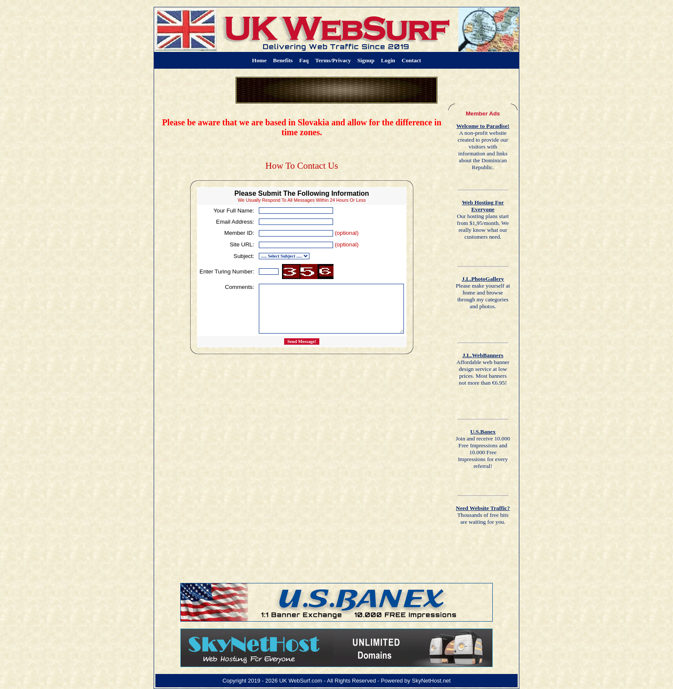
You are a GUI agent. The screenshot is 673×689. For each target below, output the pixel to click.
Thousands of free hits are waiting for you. (483, 515)
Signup (365, 60)
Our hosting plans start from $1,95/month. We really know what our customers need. (483, 219)
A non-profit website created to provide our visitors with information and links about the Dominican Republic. (482, 146)
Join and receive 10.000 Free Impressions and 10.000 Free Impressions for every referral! (483, 448)
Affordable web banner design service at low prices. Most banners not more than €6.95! (482, 369)
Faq (304, 60)
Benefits (283, 60)
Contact (411, 60)
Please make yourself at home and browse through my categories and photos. (483, 293)
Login (388, 60)
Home (259, 60)
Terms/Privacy (333, 60)
